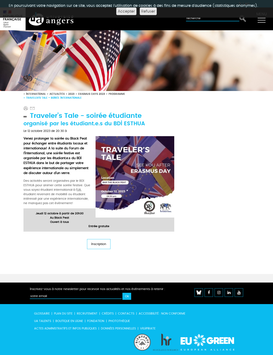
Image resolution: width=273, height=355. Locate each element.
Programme (117, 94)
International (36, 94)
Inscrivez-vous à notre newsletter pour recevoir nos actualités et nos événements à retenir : (97, 289)
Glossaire (42, 313)
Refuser (148, 11)
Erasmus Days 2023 (91, 94)
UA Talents (42, 321)
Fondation (95, 321)
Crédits (108, 313)
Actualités (57, 94)
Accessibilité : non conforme (162, 313)
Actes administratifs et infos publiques (65, 328)
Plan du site (63, 313)
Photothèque (119, 321)
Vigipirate (147, 328)
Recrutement (87, 313)
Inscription (98, 244)
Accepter (126, 11)
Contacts (126, 313)
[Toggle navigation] (261, 19)
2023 (71, 94)
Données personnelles (118, 328)
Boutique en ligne (69, 321)
